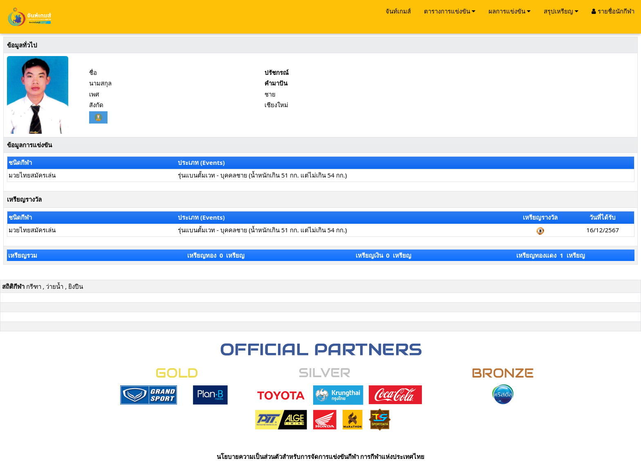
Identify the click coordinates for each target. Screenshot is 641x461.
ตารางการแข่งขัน (449, 11)
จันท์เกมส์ (398, 11)
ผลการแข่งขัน (510, 11)
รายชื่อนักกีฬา (613, 11)
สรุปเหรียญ (561, 11)
